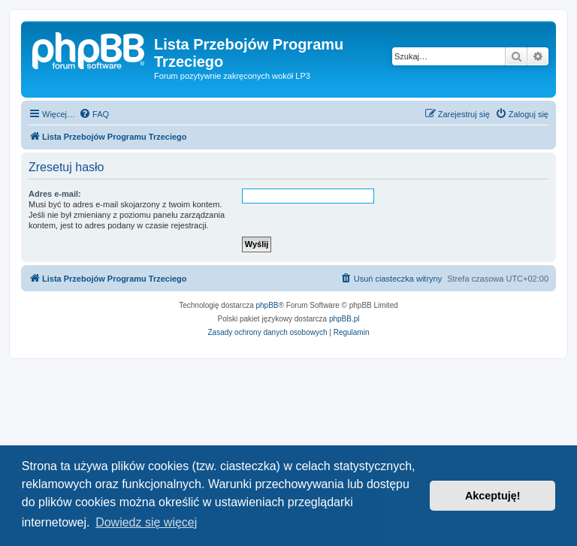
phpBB (267, 305)
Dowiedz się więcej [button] (146, 522)
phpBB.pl (344, 319)
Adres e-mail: (55, 193)
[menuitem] (94, 114)
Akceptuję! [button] (493, 496)
